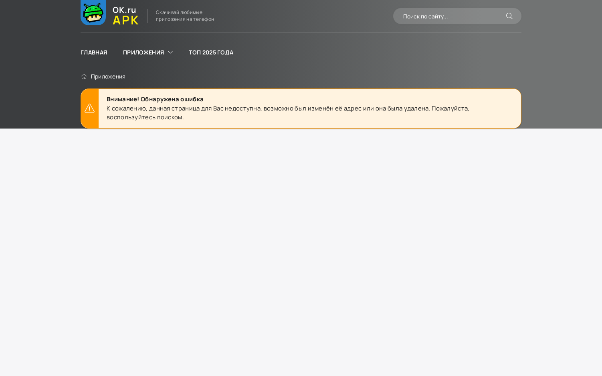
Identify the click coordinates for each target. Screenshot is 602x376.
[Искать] (509, 16)
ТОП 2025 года (211, 52)
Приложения (143, 52)
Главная (94, 52)
